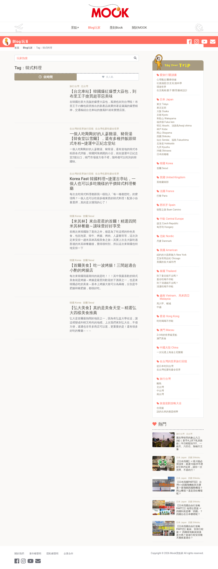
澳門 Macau (167, 330)
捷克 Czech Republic (167, 223)
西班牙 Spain (167, 205)
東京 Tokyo (162, 104)
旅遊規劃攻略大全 (171, 403)
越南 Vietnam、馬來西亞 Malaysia (175, 297)
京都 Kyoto (162, 114)
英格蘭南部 (163, 182)
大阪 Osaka (163, 111)
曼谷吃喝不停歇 (165, 279)
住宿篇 (160, 408)
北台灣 (160, 387)
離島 (159, 383)
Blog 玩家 (21, 38)
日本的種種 (163, 154)
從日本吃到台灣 (165, 366)
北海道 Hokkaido (166, 143)
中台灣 (160, 390)
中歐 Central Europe (172, 218)
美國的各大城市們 (166, 262)
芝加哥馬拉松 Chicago (168, 258)
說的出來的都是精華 (167, 411)
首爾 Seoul (162, 168)
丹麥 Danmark (164, 241)
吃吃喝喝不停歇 (165, 321)
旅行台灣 (165, 378)
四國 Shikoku (163, 136)
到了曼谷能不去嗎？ (167, 275)
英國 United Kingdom (172, 177)
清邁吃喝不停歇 (165, 286)
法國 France (167, 191)
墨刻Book (116, 27)
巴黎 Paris (162, 195)
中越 (159, 307)
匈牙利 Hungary (165, 227)
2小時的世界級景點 (167, 334)
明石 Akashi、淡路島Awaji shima (174, 125)
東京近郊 (161, 107)
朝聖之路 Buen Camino (169, 209)
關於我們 (19, 553)
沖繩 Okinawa (164, 150)
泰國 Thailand (168, 271)
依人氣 (107, 76)
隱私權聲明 (53, 553)
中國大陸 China (169, 347)
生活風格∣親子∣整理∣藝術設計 (172, 90)
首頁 (16, 47)
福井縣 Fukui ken (166, 122)
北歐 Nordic (167, 236)
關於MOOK (139, 27)
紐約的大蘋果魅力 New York (171, 254)
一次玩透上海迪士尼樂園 (170, 352)
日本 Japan (166, 99)
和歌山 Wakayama (166, 118)
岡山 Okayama (164, 132)
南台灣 (160, 394)
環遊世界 (161, 86)
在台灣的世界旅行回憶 (173, 361)
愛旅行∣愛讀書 (168, 75)
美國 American (168, 250)
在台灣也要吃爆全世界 (169, 369)
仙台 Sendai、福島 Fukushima (173, 140)
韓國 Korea (166, 163)
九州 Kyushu (163, 147)
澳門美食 (161, 338)
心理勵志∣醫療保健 (166, 79)
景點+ (75, 27)
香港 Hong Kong (169, 316)
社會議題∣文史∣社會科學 (169, 83)
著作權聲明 (35, 553)
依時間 (46, 77)
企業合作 (69, 553)
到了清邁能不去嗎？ (167, 283)
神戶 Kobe (162, 129)
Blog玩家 (94, 27)
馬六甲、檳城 (164, 303)
